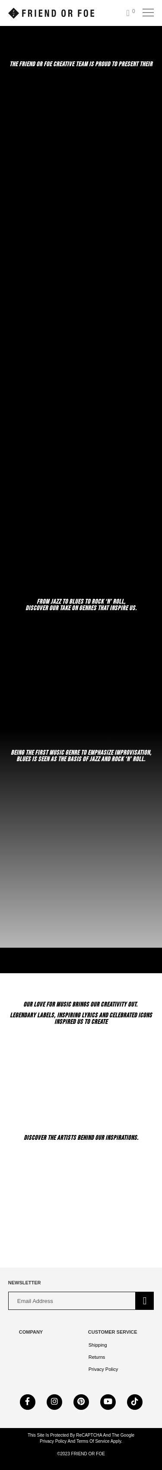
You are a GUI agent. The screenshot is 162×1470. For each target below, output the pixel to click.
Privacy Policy (103, 1369)
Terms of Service (92, 1441)
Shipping (98, 1345)
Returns (97, 1357)
